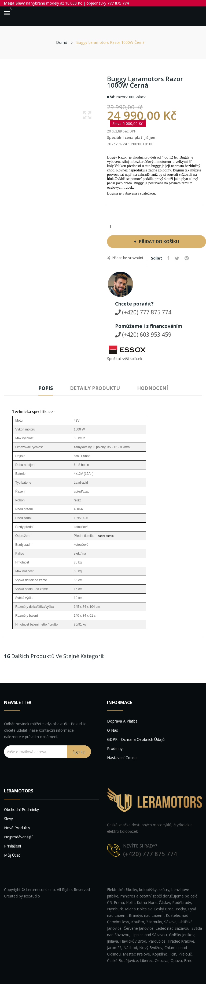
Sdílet (168, 258)
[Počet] (115, 226)
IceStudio (32, 896)
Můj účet (12, 855)
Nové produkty (17, 827)
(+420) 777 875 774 (143, 312)
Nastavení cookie (122, 757)
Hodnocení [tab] (152, 388)
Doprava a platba (122, 721)
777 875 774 (118, 3)
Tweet (177, 258)
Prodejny (115, 748)
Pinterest (187, 258)
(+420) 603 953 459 (143, 334)
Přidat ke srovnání (125, 258)
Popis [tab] (45, 388)
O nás (112, 730)
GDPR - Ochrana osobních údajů (136, 739)
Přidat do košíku (158, 242)
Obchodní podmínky (21, 809)
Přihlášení (12, 846)
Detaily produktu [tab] (95, 388)
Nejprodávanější (18, 836)
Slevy (8, 818)
